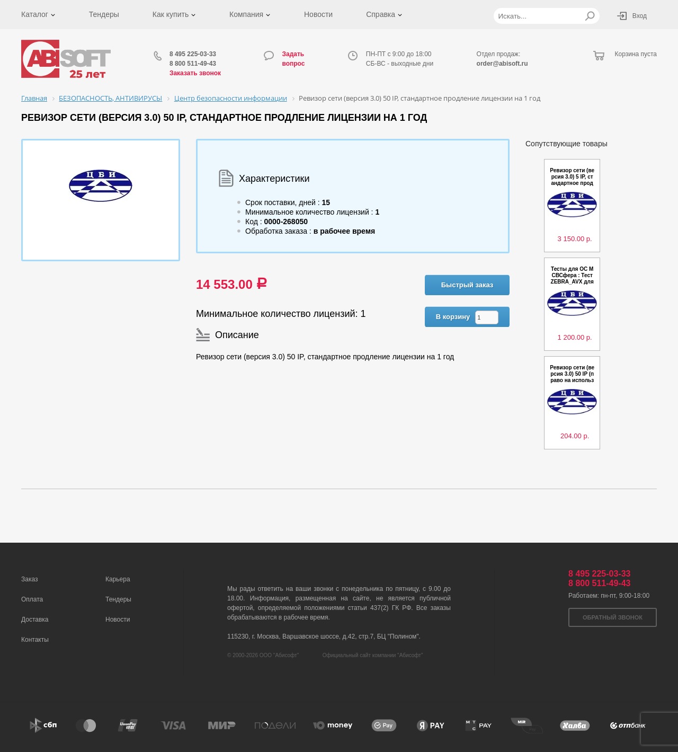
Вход (639, 16)
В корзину (453, 317)
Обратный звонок (613, 617)
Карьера (117, 579)
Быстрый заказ (467, 285)
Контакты (35, 639)
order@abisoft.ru (502, 63)
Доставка (35, 619)
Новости (318, 14)
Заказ (29, 579)
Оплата (32, 599)
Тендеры (104, 14)
